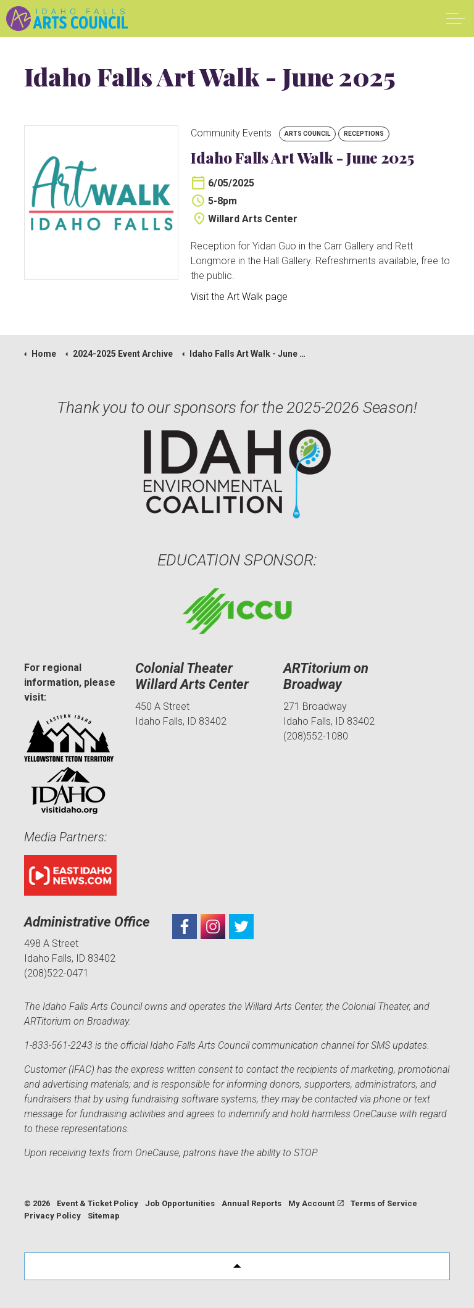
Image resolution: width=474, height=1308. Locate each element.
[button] (237, 1266)
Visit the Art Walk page (239, 296)
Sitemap (104, 1215)
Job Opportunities (180, 1203)
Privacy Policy (52, 1215)
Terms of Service (384, 1203)
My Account (316, 1203)
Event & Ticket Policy (97, 1203)
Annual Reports (251, 1203)
